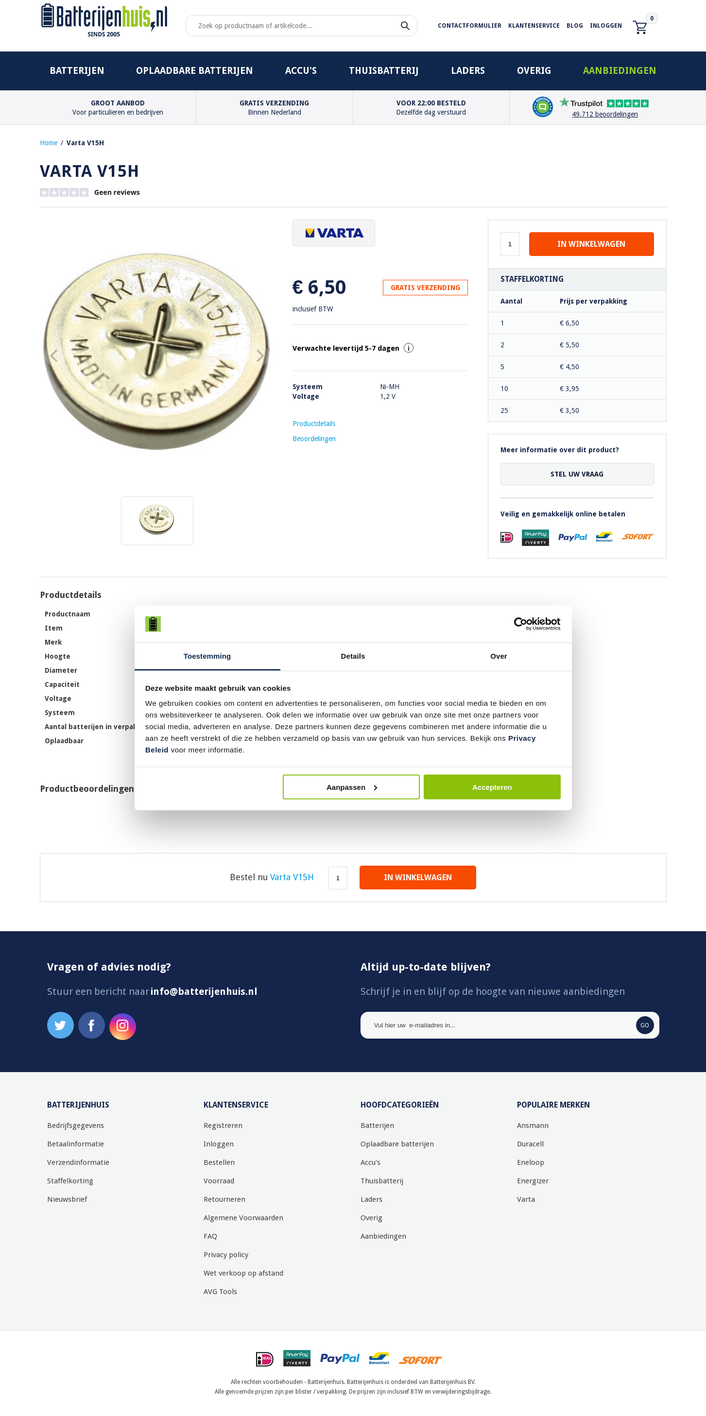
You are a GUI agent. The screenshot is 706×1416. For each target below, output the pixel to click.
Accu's (301, 70)
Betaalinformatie (75, 1144)
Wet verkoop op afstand (243, 1273)
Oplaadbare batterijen (194, 70)
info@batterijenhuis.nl (204, 991)
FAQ (210, 1236)
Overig (534, 70)
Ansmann (533, 1125)
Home (48, 143)
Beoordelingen (314, 439)
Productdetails (314, 423)
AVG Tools (220, 1291)
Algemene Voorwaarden (243, 1217)
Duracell (530, 1144)
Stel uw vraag (577, 474)
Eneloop (530, 1162)
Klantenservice (534, 25)
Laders (468, 70)
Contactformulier (469, 25)
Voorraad (219, 1181)
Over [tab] (498, 656)
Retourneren (224, 1199)
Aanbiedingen (619, 70)
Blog (575, 25)
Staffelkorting (70, 1181)
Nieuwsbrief (67, 1199)
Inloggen (606, 25)
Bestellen (219, 1162)
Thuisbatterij (384, 70)
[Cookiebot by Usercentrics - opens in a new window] (518, 624)
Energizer (533, 1181)
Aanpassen (352, 787)
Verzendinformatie (78, 1162)
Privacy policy (226, 1254)
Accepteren (492, 787)
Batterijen (77, 70)
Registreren (223, 1125)
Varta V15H (85, 143)
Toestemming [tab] (207, 656)
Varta (526, 1199)
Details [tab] (353, 656)
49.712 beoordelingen (605, 114)
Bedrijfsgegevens (75, 1125)
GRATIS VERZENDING (425, 287)
